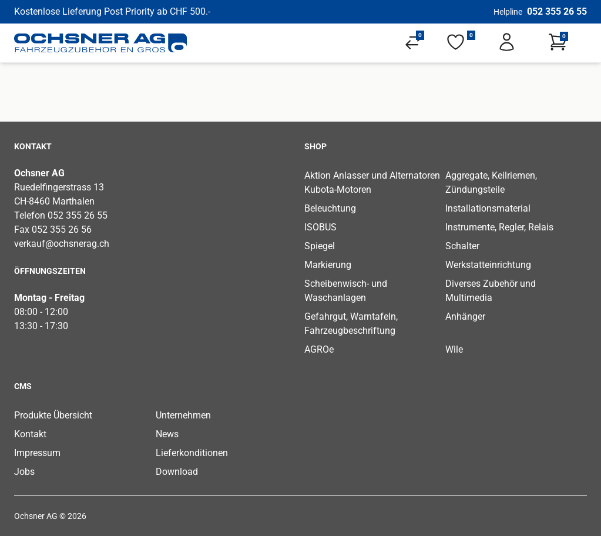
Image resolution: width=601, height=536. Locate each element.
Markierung (327, 264)
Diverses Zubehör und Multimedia (490, 290)
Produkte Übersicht (53, 415)
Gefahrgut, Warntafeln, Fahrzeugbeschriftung (351, 323)
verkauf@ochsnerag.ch (61, 243)
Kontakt (30, 434)
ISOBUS (320, 227)
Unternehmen (183, 415)
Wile (454, 349)
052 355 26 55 (557, 11)
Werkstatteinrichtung (488, 264)
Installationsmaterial (488, 208)
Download (177, 471)
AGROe (319, 349)
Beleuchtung (330, 208)
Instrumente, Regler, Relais (499, 227)
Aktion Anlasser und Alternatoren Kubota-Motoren (372, 182)
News (167, 434)
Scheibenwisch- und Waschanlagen (345, 290)
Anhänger (465, 316)
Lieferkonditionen (192, 452)
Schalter (462, 246)
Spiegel (319, 246)
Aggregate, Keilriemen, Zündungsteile (491, 182)
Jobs (24, 471)
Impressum (37, 452)
